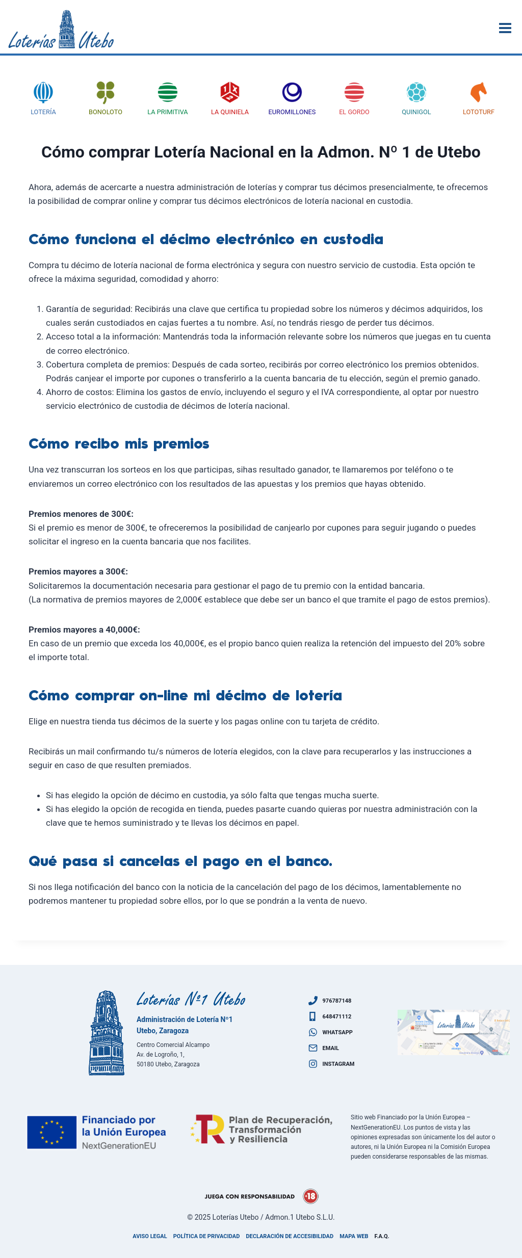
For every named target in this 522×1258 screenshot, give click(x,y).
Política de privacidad (206, 1236)
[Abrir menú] (506, 28)
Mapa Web (354, 1236)
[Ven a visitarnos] (454, 1033)
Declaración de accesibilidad (289, 1236)
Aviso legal (150, 1236)
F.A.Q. (382, 1236)
